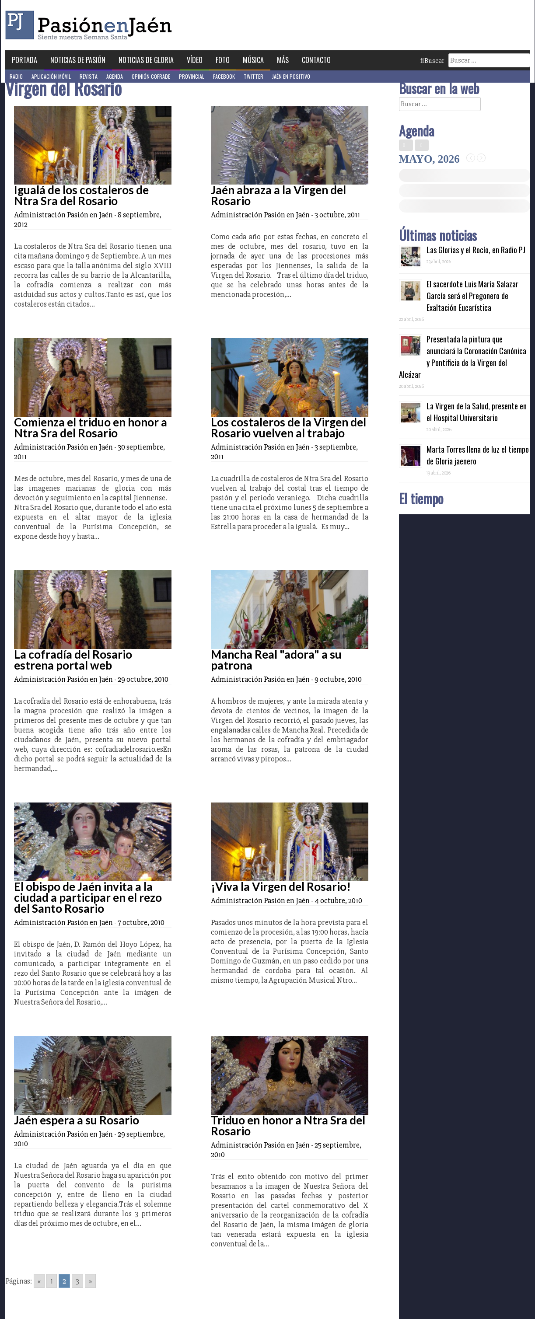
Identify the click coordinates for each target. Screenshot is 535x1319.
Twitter (253, 76)
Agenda (114, 76)
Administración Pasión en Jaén (63, 215)
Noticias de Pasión (77, 60)
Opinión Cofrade (151, 76)
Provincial (191, 76)
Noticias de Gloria (146, 60)
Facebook (224, 76)
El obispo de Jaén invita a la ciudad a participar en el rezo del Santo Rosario (88, 897)
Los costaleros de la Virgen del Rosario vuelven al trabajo (288, 427)
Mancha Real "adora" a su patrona (276, 659)
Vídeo (195, 60)
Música (253, 60)
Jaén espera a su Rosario (76, 1120)
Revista (89, 76)
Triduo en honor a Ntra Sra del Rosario (288, 1125)
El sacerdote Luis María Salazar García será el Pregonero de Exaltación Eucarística (472, 295)
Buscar (432, 60)
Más (283, 60)
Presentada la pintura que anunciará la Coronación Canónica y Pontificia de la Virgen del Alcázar (462, 356)
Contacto (316, 60)
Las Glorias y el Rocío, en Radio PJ (476, 249)
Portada (24, 60)
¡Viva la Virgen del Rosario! (281, 886)
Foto (223, 60)
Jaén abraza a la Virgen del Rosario (278, 195)
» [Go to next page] (90, 1281)
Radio (16, 76)
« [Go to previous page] (39, 1281)
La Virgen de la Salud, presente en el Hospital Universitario (477, 411)
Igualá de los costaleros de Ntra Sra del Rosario (81, 195)
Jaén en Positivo (291, 76)
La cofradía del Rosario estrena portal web (73, 659)
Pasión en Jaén (91, 25)
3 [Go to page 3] (77, 1281)
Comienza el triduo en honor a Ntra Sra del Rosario (90, 427)
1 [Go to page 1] (51, 1281)
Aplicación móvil (51, 76)
